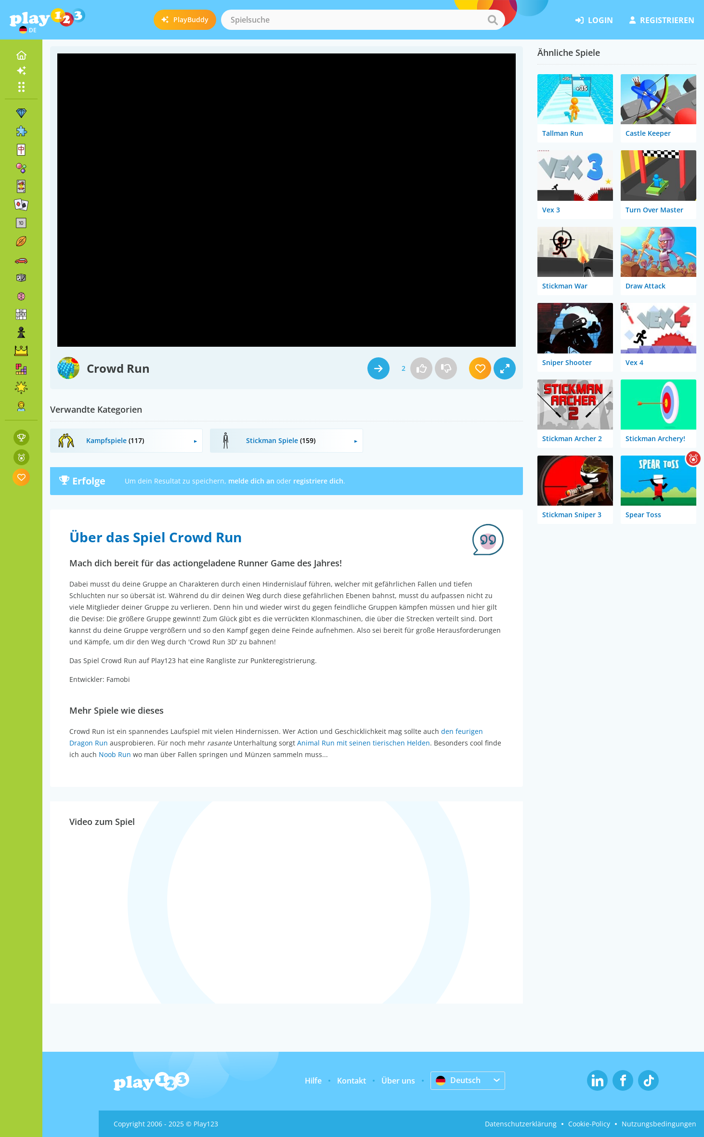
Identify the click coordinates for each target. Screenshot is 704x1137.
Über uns (398, 1080)
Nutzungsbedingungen (659, 1123)
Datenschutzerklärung (521, 1123)
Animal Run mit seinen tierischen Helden (363, 742)
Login (594, 20)
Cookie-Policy (589, 1123)
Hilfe (313, 1080)
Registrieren (661, 20)
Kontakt (351, 1080)
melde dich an (251, 480)
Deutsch (458, 1080)
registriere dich (318, 480)
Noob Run (115, 754)
